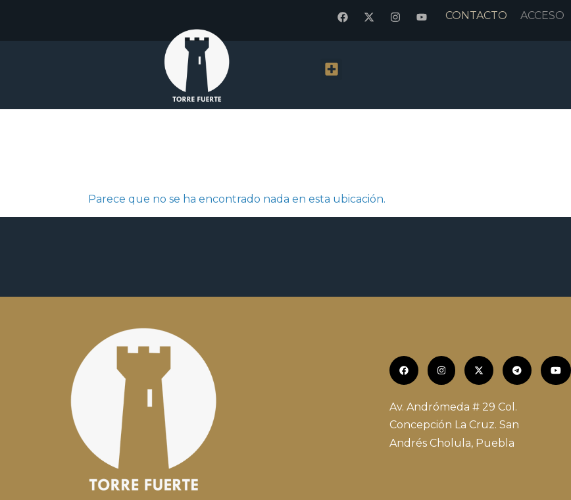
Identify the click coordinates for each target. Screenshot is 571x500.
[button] (331, 69)
